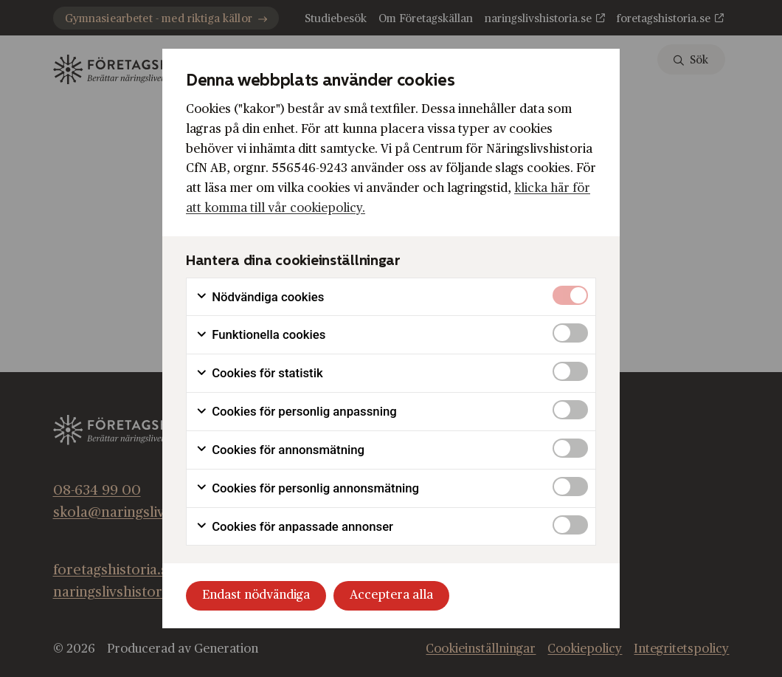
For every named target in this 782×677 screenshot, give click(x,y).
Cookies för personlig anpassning (296, 411)
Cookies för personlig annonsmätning (307, 488)
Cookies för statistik (259, 373)
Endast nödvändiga (256, 595)
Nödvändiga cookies (260, 297)
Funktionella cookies (260, 335)
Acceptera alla (391, 595)
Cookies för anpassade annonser (294, 527)
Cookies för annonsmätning (280, 450)
